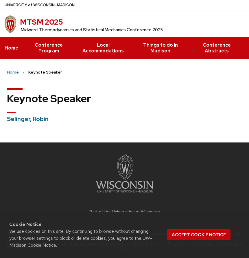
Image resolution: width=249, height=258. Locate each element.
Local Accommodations (103, 48)
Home (11, 48)
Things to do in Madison (160, 48)
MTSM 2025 (41, 22)
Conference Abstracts (217, 48)
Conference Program (49, 48)
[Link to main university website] (125, 194)
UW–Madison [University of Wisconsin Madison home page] (40, 5)
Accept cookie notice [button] (199, 235)
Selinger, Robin (28, 119)
